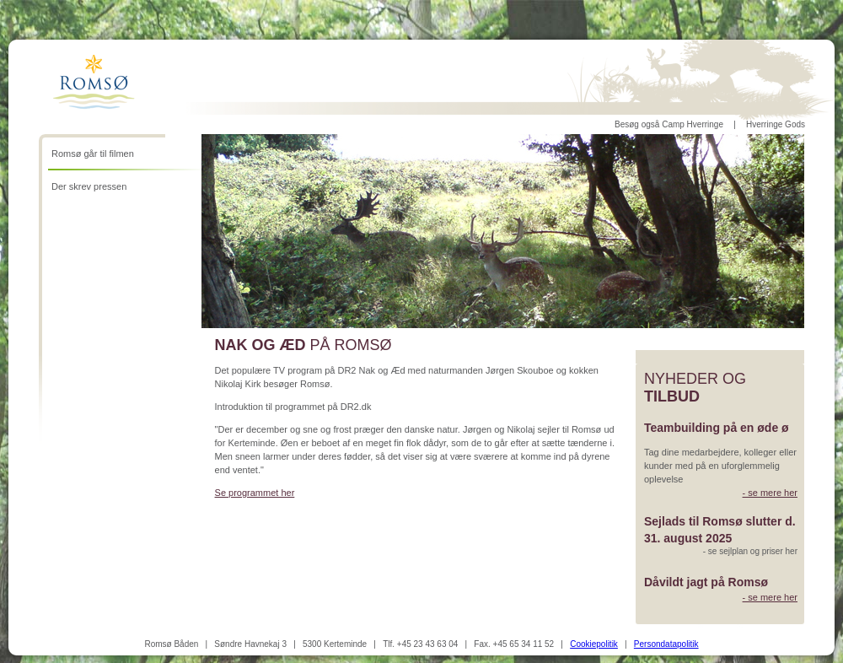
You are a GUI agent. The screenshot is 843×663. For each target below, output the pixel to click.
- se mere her (770, 493)
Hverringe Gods (775, 124)
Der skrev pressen (88, 186)
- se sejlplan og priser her (750, 551)
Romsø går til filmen (92, 153)
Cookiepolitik (594, 644)
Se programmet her (255, 493)
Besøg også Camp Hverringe (669, 124)
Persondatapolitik (666, 644)
